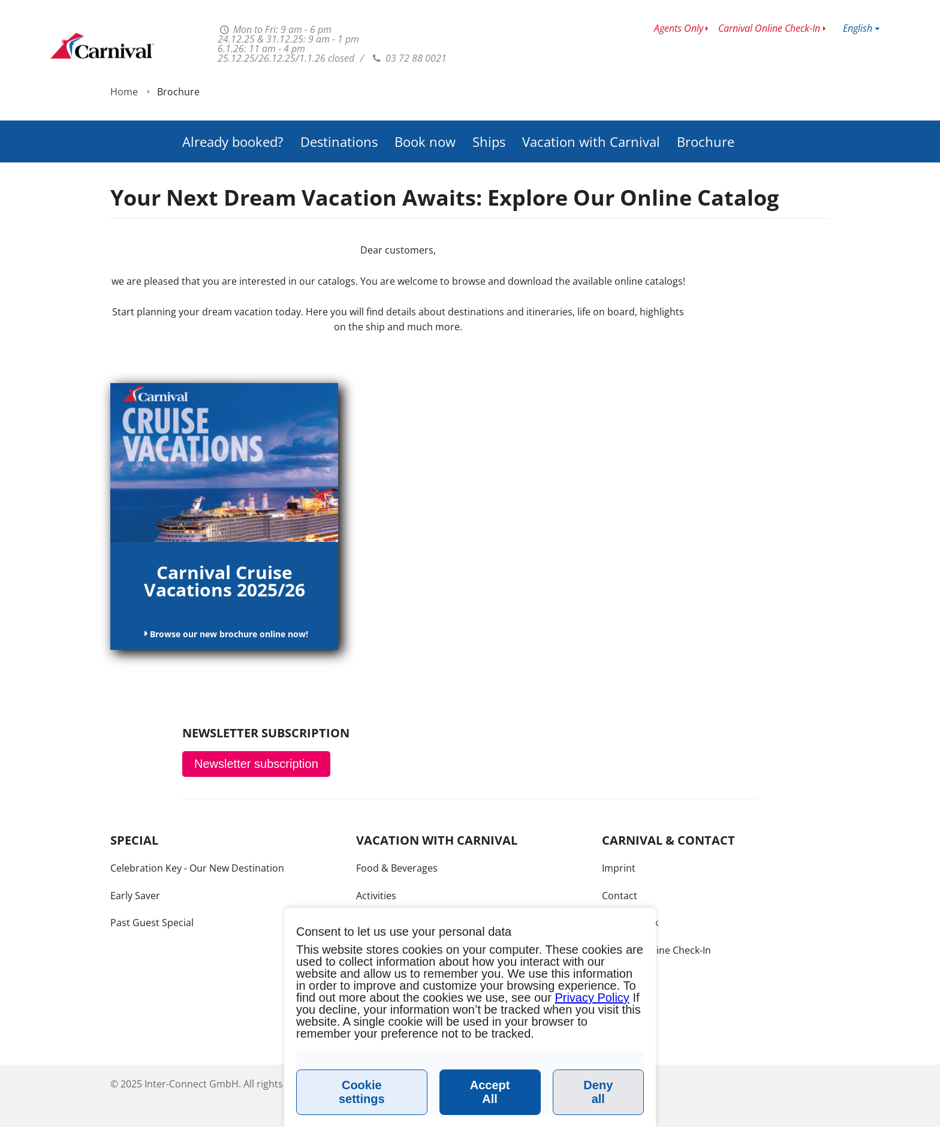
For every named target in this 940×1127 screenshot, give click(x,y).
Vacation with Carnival (591, 108)
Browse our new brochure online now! (227, 634)
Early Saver (135, 895)
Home (124, 145)
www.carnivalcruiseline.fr (102, 46)
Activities (376, 895)
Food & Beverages (397, 868)
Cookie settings (362, 1091)
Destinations (339, 108)
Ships (488, 108)
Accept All (490, 1091)
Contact (619, 895)
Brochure (705, 108)
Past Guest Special (152, 922)
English (857, 28)
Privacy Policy (592, 997)
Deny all (598, 1091)
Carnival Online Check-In (769, 28)
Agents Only (678, 28)
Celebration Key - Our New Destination (197, 868)
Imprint (618, 868)
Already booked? (233, 108)
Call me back (630, 922)
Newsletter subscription (256, 763)
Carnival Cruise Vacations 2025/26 (224, 581)
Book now (425, 108)
